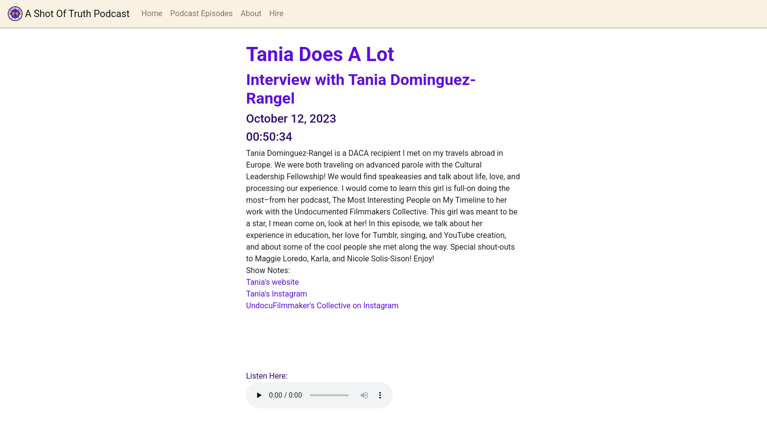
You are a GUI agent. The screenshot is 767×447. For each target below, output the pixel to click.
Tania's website (272, 282)
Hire (276, 13)
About (251, 13)
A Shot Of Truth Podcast (69, 13)
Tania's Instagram (276, 293)
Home (151, 13)
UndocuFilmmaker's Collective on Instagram (322, 305)
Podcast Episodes (201, 13)
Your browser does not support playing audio (319, 395)
